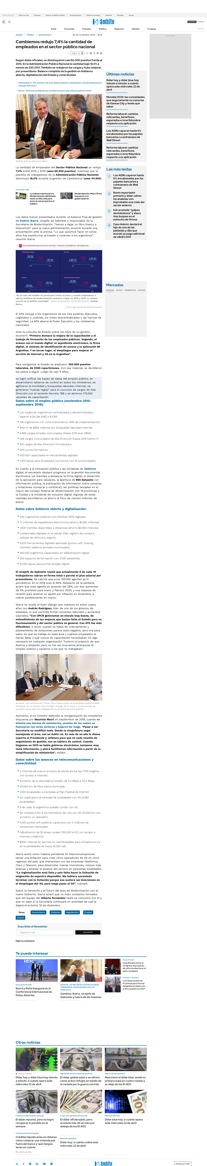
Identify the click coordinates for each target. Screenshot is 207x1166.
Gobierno (90, 468)
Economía (69, 29)
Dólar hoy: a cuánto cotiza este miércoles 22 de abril (79, 1144)
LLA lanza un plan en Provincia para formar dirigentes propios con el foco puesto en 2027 (134, 984)
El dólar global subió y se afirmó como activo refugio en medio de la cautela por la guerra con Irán (80, 1081)
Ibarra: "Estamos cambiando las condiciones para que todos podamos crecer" (55, 90)
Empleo (88, 912)
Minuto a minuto (25, 1073)
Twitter (17, 1164)
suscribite (192, 22)
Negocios (119, 29)
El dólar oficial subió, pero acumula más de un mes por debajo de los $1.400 (77, 1123)
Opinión (136, 29)
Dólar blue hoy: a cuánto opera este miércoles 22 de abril (124, 1121)
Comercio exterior (93, 15)
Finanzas (86, 29)
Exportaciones (75, 15)
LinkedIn (37, 1164)
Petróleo (120, 15)
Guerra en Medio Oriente (55, 15)
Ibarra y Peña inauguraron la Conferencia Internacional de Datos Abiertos (34, 992)
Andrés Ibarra (44, 35)
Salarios (108, 15)
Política (102, 29)
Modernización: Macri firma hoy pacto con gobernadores (88, 196)
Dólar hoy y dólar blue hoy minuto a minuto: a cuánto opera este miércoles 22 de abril (123, 84)
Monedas (110, 290)
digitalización (75, 509)
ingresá (201, 22)
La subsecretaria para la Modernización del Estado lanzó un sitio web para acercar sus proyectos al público (43, 198)
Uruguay (151, 29)
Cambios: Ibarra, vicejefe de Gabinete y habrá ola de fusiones (80, 995)
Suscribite (88, 932)
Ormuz (131, 15)
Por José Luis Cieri (23, 1152)
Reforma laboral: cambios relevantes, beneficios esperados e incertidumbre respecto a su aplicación (123, 118)
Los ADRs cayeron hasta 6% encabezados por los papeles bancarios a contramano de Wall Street (124, 135)
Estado (20, 917)
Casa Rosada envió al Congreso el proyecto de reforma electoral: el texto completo (134, 967)
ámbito (19, 35)
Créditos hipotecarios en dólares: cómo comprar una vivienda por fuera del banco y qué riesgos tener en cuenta (36, 1142)
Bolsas (119, 290)
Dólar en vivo (24, 15)
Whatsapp (51, 1164)
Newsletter (200, 28)
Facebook (23, 1164)
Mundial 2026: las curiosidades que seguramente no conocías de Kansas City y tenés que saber (125, 101)
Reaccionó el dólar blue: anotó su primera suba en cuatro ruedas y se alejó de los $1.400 (125, 1081)
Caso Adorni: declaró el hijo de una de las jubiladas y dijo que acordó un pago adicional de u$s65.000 (129, 231)
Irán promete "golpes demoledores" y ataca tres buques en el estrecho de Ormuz (127, 214)
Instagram (30, 1164)
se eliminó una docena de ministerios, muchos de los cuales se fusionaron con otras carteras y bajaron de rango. (58, 723)
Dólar (54, 29)
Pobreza (37, 15)
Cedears (141, 290)
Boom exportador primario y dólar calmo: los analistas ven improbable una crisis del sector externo (128, 199)
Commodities (130, 290)
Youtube (44, 1164)
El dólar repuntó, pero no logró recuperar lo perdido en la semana (35, 1123)
